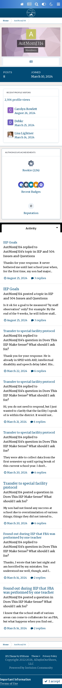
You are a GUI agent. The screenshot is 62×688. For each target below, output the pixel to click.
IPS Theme (10, 656)
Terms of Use (9, 683)
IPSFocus (24, 656)
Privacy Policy (50, 656)
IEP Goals (10, 242)
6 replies (38, 371)
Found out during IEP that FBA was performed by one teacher (29, 535)
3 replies (38, 278)
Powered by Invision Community (31, 667)
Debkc (19, 121)
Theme (35, 656)
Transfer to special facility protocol (29, 331)
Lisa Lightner (24, 133)
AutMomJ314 (12, 247)
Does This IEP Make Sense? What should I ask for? (30, 344)
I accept (52, 681)
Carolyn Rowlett (26, 109)
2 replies (38, 577)
